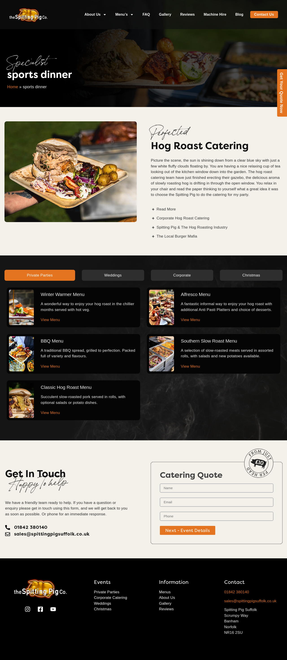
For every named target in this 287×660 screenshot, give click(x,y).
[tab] (39, 275)
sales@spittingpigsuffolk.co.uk (250, 601)
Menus (165, 592)
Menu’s (124, 15)
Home (12, 87)
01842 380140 (236, 592)
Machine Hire (215, 14)
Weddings (102, 603)
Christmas (102, 609)
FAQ (146, 14)
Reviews (187, 14)
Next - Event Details (187, 530)
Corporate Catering (110, 598)
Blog (239, 14)
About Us (96, 15)
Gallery (165, 14)
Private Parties (107, 592)
